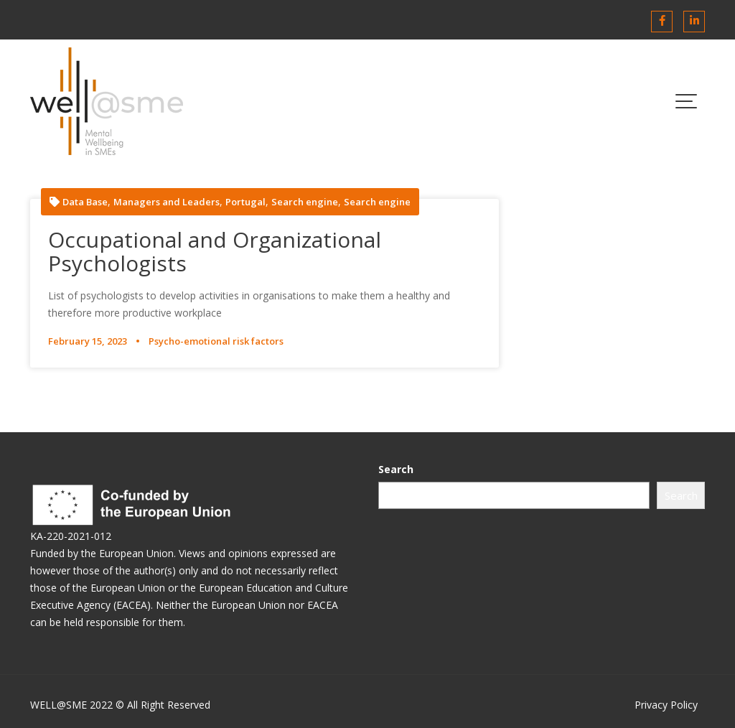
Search (395, 469)
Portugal (245, 202)
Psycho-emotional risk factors (216, 341)
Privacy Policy (666, 704)
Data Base (85, 202)
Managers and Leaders (166, 202)
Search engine (304, 202)
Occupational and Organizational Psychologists (214, 251)
